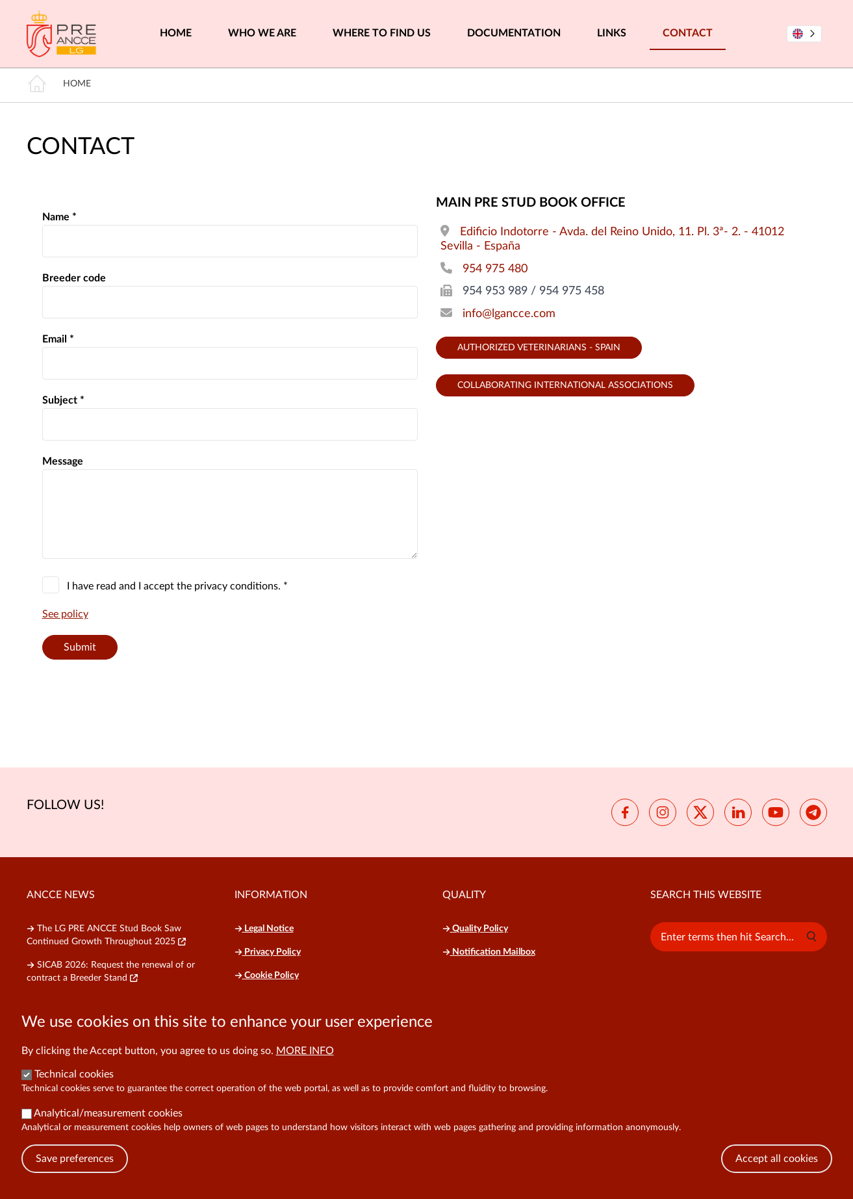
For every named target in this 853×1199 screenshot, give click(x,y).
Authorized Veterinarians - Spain (538, 347)
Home (176, 33)
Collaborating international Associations (565, 385)
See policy (65, 614)
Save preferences (75, 1159)
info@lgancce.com (509, 314)
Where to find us (382, 33)
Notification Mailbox (488, 952)
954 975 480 (495, 269)
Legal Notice (264, 928)
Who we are (262, 33)
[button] (811, 936)
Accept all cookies (776, 1159)
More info (305, 1051)
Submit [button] (80, 647)
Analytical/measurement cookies (108, 1113)
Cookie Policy (267, 975)
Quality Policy (475, 928)
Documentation (514, 33)
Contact (688, 33)
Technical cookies (74, 1074)
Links (611, 33)
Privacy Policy (268, 952)
